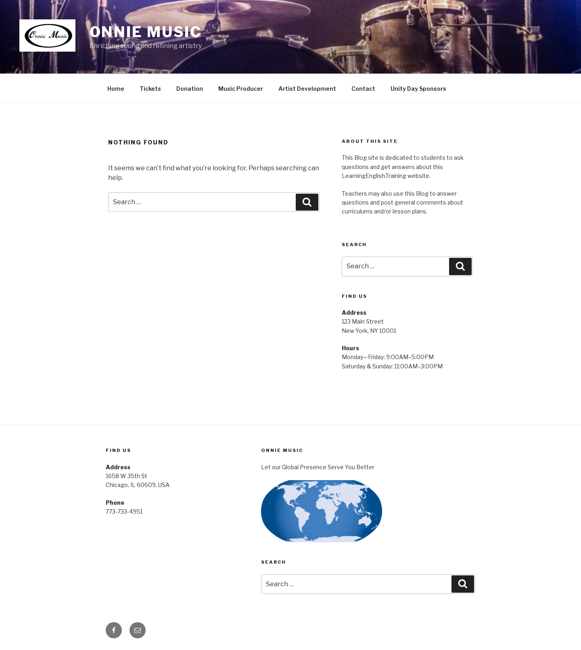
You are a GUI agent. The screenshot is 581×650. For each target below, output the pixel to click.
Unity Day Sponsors (418, 88)
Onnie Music (146, 32)
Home (115, 88)
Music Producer (240, 88)
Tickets (150, 88)
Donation (189, 88)
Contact (363, 88)
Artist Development (307, 88)
